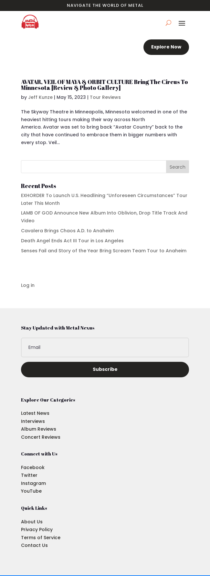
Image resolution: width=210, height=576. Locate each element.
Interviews (33, 421)
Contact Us (34, 545)
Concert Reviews (40, 437)
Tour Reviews (105, 97)
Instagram (33, 483)
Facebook (33, 467)
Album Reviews (38, 429)
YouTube (31, 491)
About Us (32, 521)
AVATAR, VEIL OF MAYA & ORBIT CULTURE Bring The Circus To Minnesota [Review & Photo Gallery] (104, 84)
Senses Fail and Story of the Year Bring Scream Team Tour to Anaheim (103, 250)
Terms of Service (40, 537)
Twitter (29, 475)
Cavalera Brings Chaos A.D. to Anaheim (67, 230)
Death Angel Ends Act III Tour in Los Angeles (72, 240)
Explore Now (166, 47)
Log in (28, 285)
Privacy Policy (37, 529)
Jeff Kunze (40, 97)
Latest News (35, 413)
